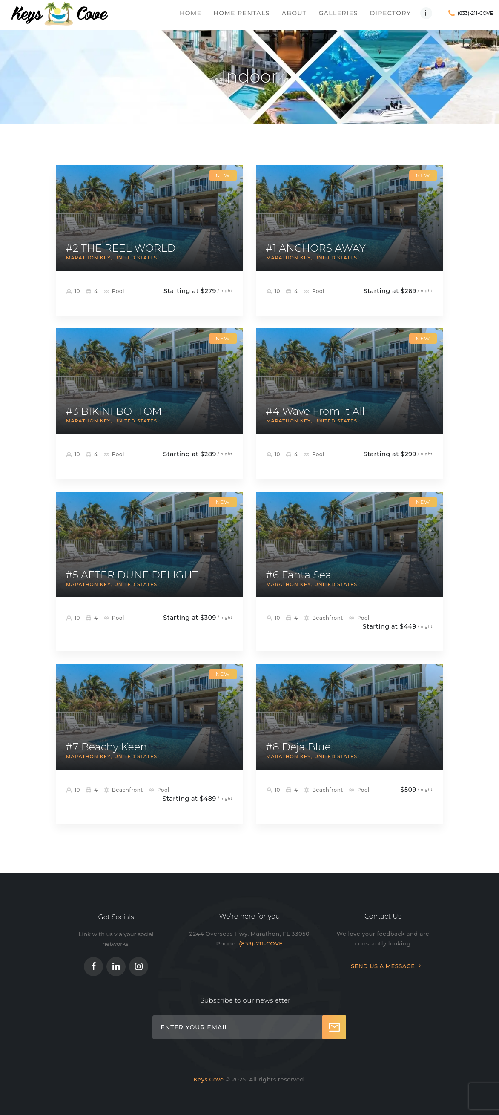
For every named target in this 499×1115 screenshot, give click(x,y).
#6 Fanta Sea (298, 575)
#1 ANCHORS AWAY (316, 248)
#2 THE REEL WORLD (120, 248)
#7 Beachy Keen (106, 747)
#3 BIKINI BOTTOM (114, 411)
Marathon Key (88, 258)
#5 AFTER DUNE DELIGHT (132, 575)
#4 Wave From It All (315, 411)
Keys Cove (209, 1079)
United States (135, 258)
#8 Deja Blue (298, 747)
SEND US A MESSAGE (383, 966)
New (222, 175)
